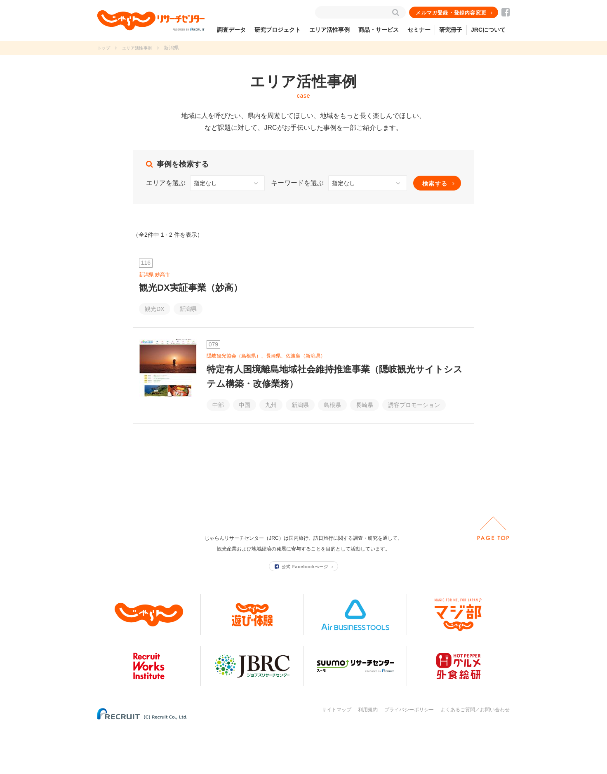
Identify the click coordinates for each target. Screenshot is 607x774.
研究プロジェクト (277, 29)
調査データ (231, 29)
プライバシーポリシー (409, 757)
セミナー (419, 29)
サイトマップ (336, 757)
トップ (105, 48)
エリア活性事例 (329, 29)
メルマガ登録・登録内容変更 (451, 13)
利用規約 (368, 757)
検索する (435, 183)
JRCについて (488, 29)
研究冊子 (450, 29)
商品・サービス (378, 29)
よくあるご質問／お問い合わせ (475, 757)
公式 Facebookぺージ (302, 613)
